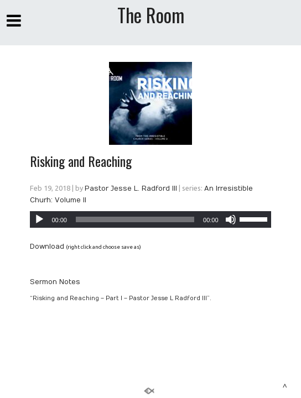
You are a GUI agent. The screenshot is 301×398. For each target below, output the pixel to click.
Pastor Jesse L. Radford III (131, 188)
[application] (150, 219)
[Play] (39, 219)
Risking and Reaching (81, 161)
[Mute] (230, 219)
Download (47, 246)
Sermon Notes (55, 282)
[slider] (135, 219)
